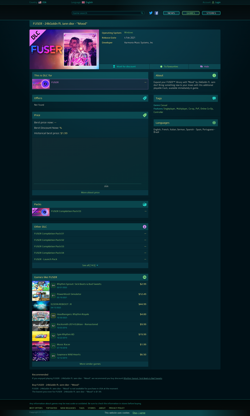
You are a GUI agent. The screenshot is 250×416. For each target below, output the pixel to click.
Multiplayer (182, 109)
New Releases (68, 408)
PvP (197, 109)
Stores (211, 13)
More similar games (90, 363)
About (102, 408)
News (171, 13)
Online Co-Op (207, 109)
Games (191, 13)
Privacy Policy (116, 408)
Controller (158, 112)
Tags (81, 408)
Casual (164, 105)
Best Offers (36, 408)
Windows (128, 32)
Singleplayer (169, 109)
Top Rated (51, 408)
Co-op (191, 109)
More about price (90, 192)
